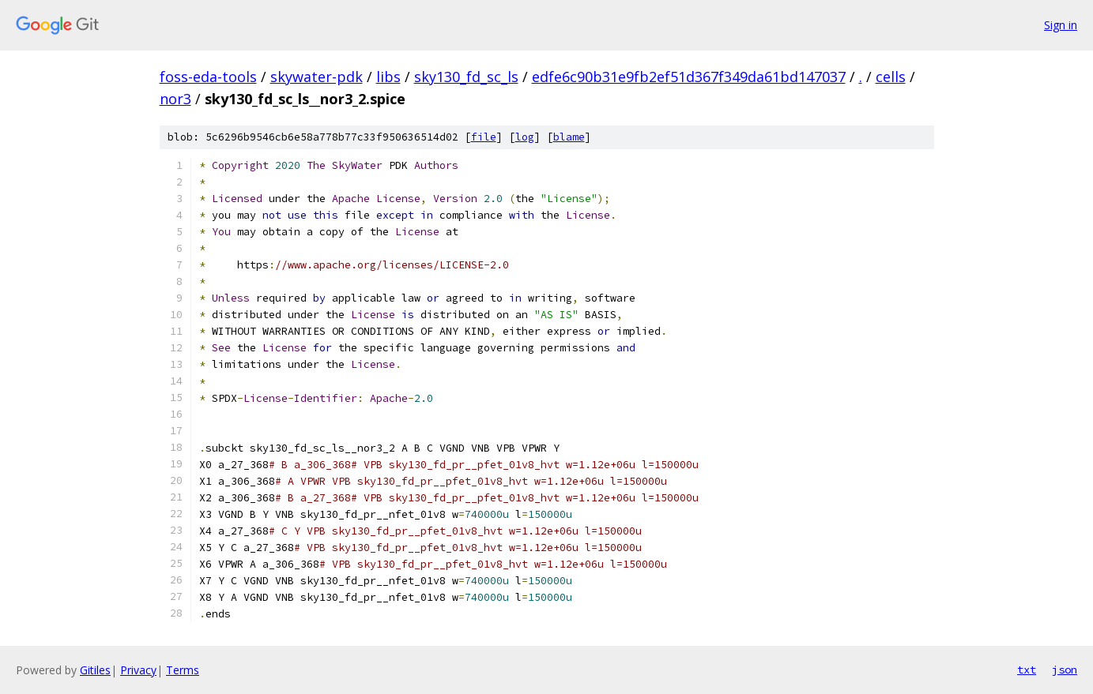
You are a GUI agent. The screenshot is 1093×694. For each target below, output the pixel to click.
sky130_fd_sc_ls (466, 76)
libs (388, 76)
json (1064, 669)
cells (891, 76)
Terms (182, 669)
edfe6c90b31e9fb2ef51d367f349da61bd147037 (689, 76)
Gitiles (95, 669)
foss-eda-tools (208, 76)
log (524, 137)
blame (569, 137)
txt (1026, 669)
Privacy (138, 669)
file (483, 137)
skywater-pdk (316, 76)
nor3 (175, 98)
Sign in (1060, 24)
